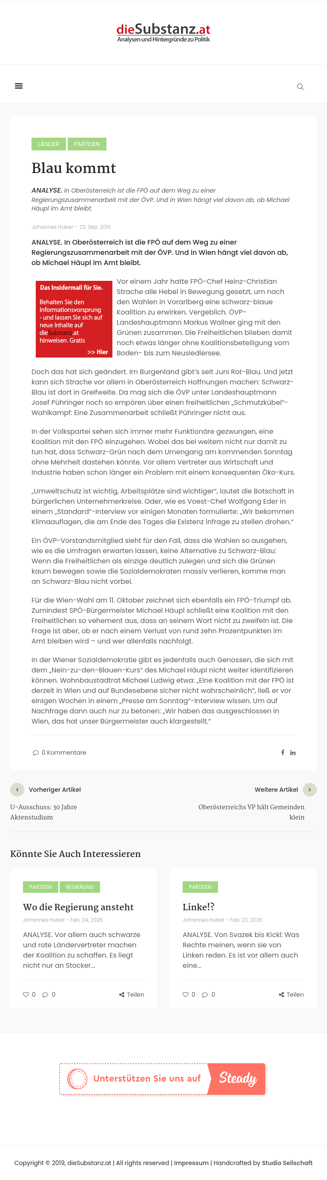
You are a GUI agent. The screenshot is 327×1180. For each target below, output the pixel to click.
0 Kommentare (59, 752)
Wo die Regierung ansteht (78, 907)
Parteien (87, 144)
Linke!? (199, 907)
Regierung (80, 887)
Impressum (191, 1163)
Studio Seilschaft (287, 1163)
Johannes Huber (53, 227)
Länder (49, 144)
